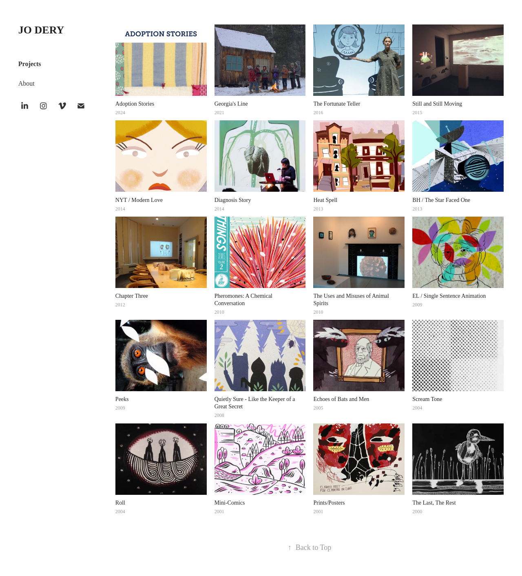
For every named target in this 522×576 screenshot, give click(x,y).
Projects (29, 63)
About (26, 83)
